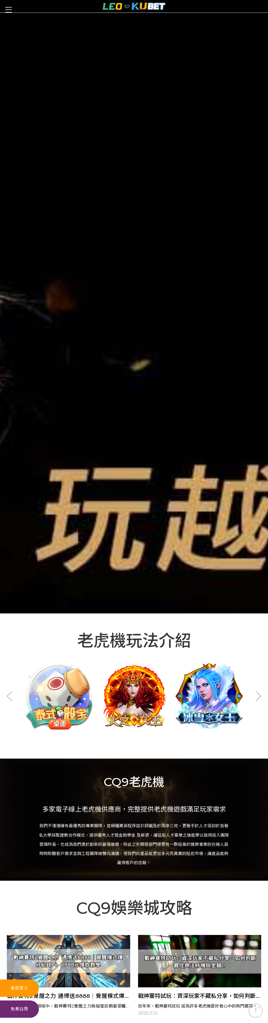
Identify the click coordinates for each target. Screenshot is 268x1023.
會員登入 (19, 988)
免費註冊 (19, 1008)
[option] (59, 488)
